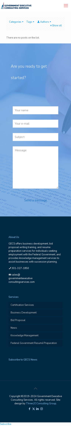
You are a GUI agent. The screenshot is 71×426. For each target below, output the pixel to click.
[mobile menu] (66, 5)
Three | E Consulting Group (41, 403)
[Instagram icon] (41, 409)
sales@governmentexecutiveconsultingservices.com (22, 278)
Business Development (24, 312)
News (14, 328)
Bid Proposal (18, 320)
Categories (16, 22)
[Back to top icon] (36, 389)
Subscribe (5, 424)
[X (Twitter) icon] (33, 409)
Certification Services (22, 305)
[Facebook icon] (29, 409)
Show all (56, 25)
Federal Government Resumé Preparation (34, 343)
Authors (44, 22)
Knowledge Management (24, 335)
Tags (30, 22)
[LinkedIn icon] (37, 409)
